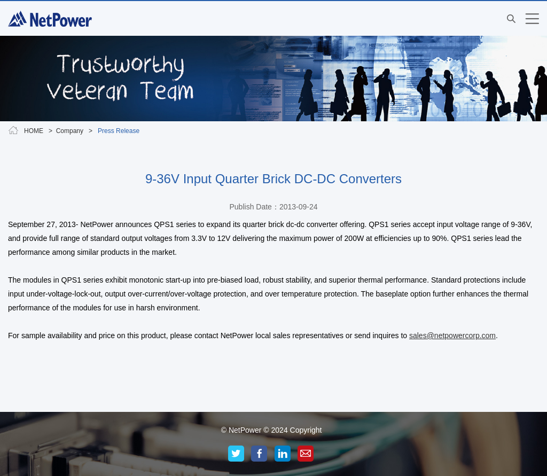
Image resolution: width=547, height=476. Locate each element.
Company (69, 131)
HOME (33, 131)
